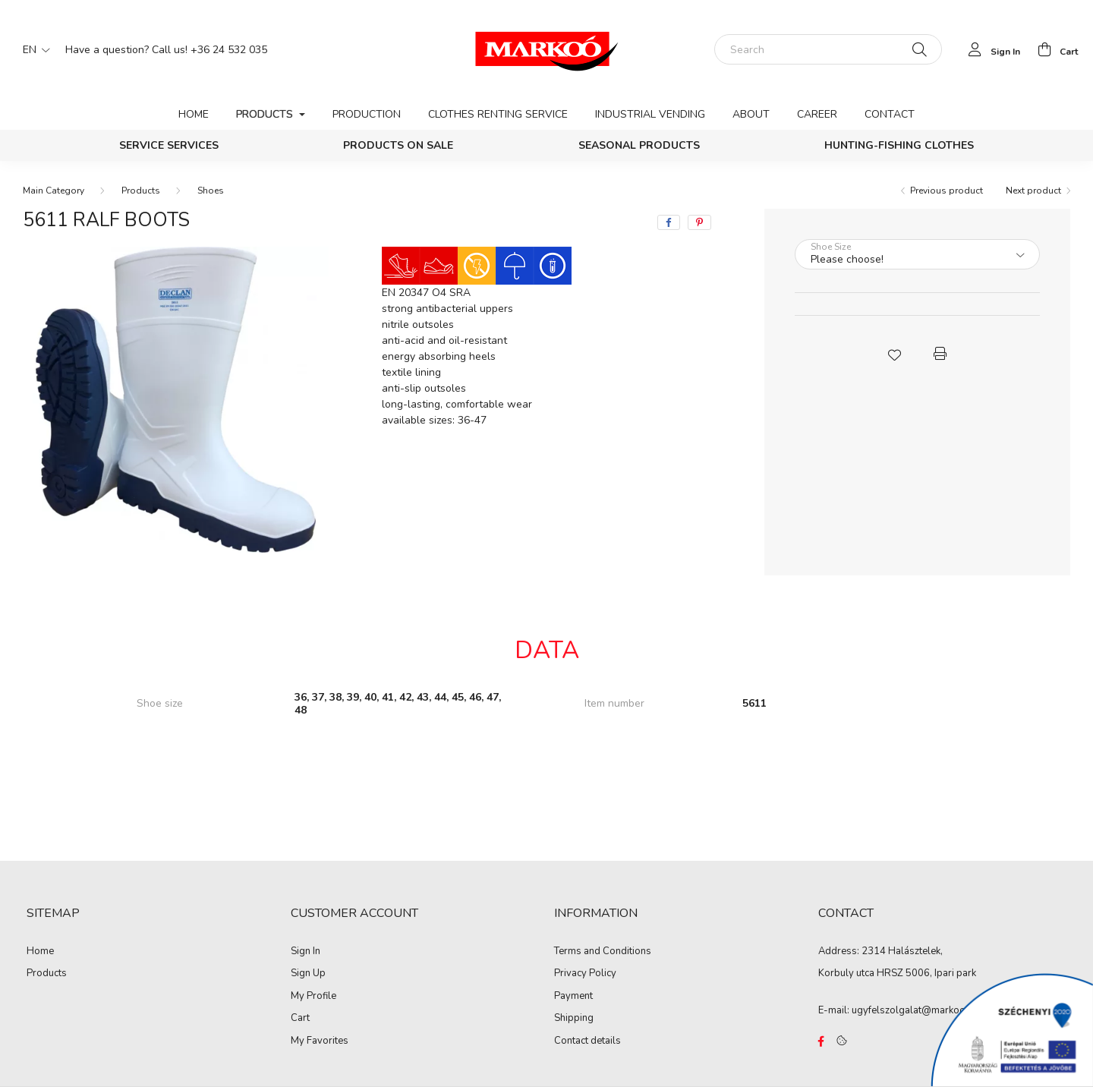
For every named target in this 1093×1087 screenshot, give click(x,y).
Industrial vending (650, 114)
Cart (300, 1019)
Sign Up (308, 974)
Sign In (305, 952)
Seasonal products (639, 145)
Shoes (210, 190)
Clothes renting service (498, 114)
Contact (890, 114)
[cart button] (1053, 49)
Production (366, 114)
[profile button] (990, 49)
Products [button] (266, 114)
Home (193, 114)
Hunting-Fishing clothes (899, 145)
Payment (573, 997)
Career (817, 114)
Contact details (587, 1041)
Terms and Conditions (602, 952)
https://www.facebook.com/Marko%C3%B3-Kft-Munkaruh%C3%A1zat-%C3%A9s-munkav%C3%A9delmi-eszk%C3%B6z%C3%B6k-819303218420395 (821, 1041)
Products (140, 190)
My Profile (313, 997)
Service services (169, 145)
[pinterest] (699, 222)
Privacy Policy (585, 974)
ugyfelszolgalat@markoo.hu (915, 1010)
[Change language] (32, 49)
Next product (1033, 190)
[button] (894, 354)
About (751, 114)
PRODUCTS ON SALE (398, 145)
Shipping (574, 1019)
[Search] (828, 49)
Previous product (946, 190)
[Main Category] (53, 190)
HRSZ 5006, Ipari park (926, 973)
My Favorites (319, 1041)
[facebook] (668, 222)
